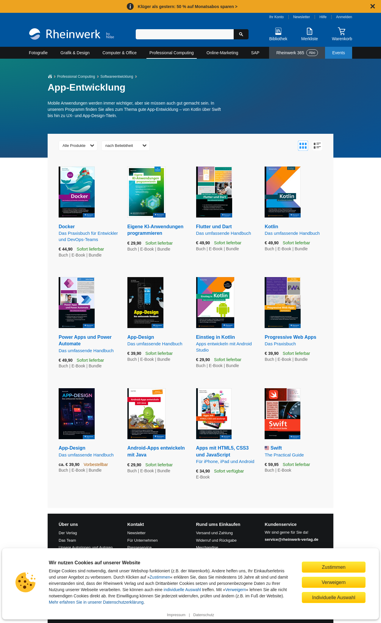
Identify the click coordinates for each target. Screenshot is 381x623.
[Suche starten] (241, 34)
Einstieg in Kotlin (226, 344)
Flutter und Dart (226, 230)
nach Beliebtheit (119, 145)
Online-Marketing (222, 52)
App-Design (157, 341)
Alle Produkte (74, 145)
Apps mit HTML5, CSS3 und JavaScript (226, 454)
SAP (255, 52)
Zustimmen (160, 577)
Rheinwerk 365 (297, 52)
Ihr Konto (276, 17)
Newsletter (301, 17)
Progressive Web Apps (294, 341)
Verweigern (235, 589)
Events (338, 52)
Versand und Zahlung (214, 533)
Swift (294, 451)
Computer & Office (119, 52)
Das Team (67, 540)
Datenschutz (203, 615)
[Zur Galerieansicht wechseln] (303, 146)
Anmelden (344, 17)
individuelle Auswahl (182, 589)
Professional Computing (171, 52)
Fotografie (38, 52)
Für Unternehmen (142, 540)
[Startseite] (71, 34)
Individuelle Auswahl (333, 597)
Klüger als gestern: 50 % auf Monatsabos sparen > (188, 6)
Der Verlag (68, 533)
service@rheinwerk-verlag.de (291, 539)
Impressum (176, 615)
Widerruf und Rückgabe (216, 540)
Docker (88, 233)
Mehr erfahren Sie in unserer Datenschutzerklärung (96, 602)
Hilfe (323, 17)
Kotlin (294, 230)
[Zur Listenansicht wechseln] (317, 146)
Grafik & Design (75, 52)
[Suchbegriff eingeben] (185, 34)
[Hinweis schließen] (372, 6)
